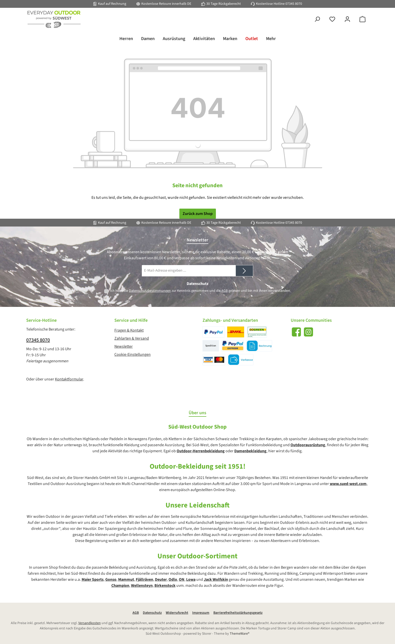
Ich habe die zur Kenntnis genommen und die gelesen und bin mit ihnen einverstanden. (200, 293)
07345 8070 (293, 3)
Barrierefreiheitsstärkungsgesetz (237, 612)
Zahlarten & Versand (131, 338)
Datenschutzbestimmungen (150, 290)
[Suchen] (317, 19)
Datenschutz (152, 612)
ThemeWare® (239, 633)
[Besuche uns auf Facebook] (296, 332)
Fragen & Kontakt (129, 330)
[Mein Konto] (347, 19)
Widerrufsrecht (177, 612)
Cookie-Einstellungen (132, 354)
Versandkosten (89, 623)
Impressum (200, 612)
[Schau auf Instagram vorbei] (308, 332)
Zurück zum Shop (198, 213)
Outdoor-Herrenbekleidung (201, 451)
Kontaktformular (69, 379)
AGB (224, 290)
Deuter (161, 579)
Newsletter (123, 346)
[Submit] (244, 270)
